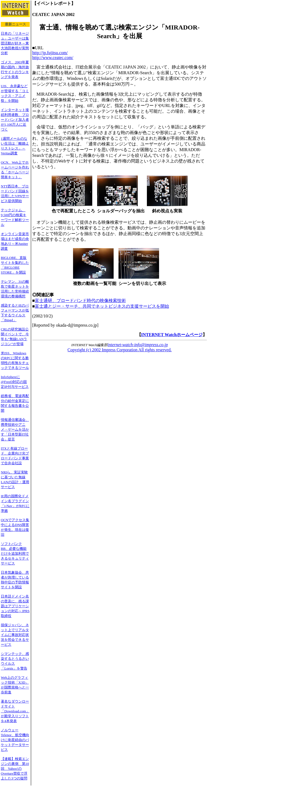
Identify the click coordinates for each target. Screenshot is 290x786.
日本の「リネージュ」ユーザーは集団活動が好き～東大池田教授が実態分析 (15, 43)
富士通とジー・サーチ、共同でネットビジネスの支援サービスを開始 (102, 306)
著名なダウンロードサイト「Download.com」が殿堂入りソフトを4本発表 (15, 711)
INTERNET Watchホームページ (172, 334)
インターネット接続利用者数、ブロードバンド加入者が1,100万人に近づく (15, 119)
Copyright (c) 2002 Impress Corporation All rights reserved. (120, 349)
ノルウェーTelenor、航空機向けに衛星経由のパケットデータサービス (15, 740)
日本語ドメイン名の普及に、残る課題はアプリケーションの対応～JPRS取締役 (15, 606)
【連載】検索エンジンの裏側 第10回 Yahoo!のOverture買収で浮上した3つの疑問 (15, 768)
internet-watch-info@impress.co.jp (138, 344)
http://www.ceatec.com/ (52, 57)
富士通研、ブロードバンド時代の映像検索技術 (80, 300)
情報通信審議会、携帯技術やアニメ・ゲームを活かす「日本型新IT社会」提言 (15, 429)
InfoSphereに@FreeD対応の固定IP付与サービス (15, 382)
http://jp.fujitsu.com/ (50, 52)
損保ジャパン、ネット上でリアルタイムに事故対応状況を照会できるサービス (15, 635)
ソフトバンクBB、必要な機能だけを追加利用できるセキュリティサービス (15, 553)
